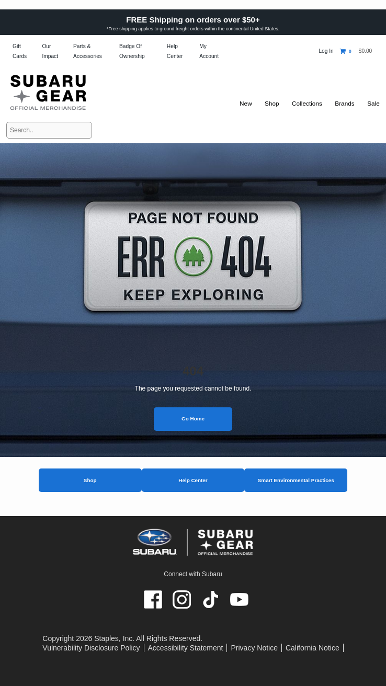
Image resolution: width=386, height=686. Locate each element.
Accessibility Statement (185, 648)
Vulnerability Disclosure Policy (91, 648)
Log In (326, 51)
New (241, 103)
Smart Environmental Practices (296, 480)
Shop (90, 480)
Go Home (193, 418)
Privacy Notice (254, 648)
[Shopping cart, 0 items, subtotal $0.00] (356, 51)
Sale (373, 103)
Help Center (192, 480)
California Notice (312, 648)
